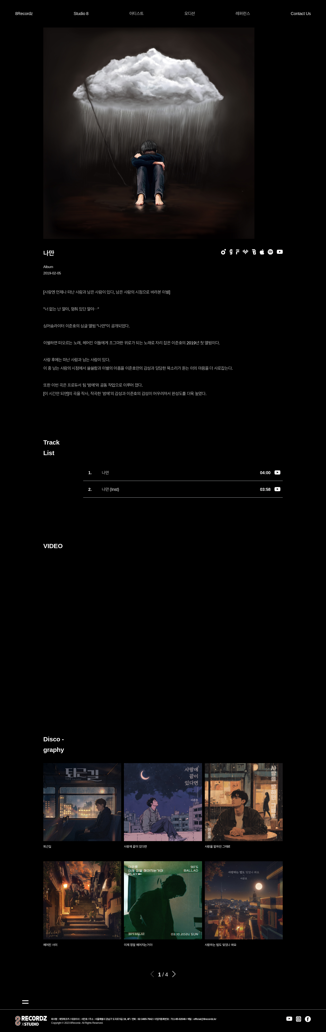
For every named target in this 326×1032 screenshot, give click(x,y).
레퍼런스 (243, 13)
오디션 (189, 13)
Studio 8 (81, 13)
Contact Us (301, 13)
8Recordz (24, 13)
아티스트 (136, 13)
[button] (174, 974)
